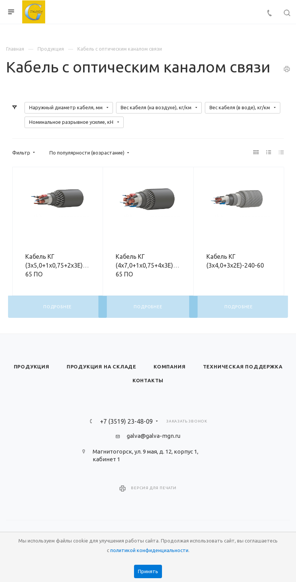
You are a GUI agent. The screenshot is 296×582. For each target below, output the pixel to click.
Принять (148, 571)
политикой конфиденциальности (149, 550)
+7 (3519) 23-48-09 (126, 421)
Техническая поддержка (243, 366)
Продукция (31, 366)
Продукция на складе (101, 366)
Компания (169, 366)
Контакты (148, 380)
